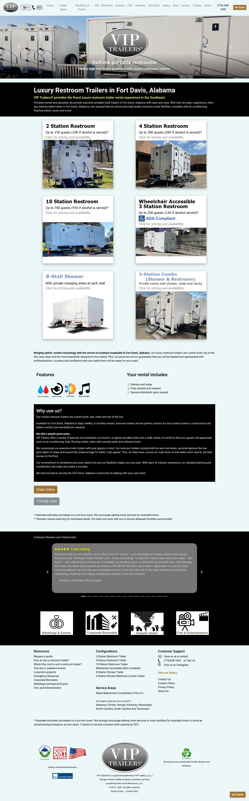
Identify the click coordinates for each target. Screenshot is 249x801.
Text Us (190, 660)
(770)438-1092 (169, 660)
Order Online (46, 490)
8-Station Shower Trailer (110, 672)
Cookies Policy (166, 683)
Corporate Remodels (46, 680)
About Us (163, 691)
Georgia (121, 704)
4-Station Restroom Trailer (111, 660)
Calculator (154, 5)
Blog (175, 5)
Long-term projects (45, 672)
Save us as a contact (173, 656)
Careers (197, 5)
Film (130, 5)
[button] (18, 47)
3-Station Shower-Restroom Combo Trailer (120, 676)
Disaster (120, 5)
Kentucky (132, 704)
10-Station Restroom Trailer (112, 664)
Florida (112, 704)
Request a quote (43, 656)
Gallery (166, 5)
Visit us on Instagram (173, 664)
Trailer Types (62, 7)
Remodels (107, 5)
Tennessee (143, 708)
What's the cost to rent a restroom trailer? (58, 664)
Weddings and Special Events (51, 683)
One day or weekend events (50, 668)
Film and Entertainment (47, 687)
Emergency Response (46, 676)
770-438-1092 (47, 501)
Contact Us (164, 679)
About (207, 5)
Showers (140, 5)
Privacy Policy (166, 687)
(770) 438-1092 (223, 7)
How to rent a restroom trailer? (51, 660)
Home (50, 5)
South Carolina (122, 708)
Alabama (101, 704)
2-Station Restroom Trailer (111, 656)
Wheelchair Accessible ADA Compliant (118, 668)
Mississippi (145, 704)
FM (97, 5)
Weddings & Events (82, 7)
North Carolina (104, 708)
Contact (185, 5)
